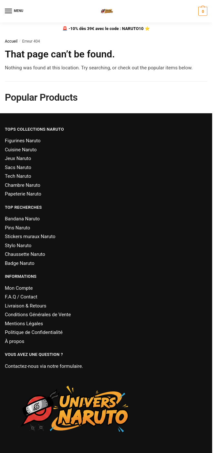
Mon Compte (19, 288)
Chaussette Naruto (25, 254)
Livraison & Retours (25, 306)
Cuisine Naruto (21, 150)
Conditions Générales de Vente (38, 314)
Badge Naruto (20, 263)
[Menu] (14, 11)
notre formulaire (64, 366)
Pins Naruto (17, 228)
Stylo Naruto (18, 245)
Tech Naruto (18, 176)
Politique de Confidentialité (34, 332)
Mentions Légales (24, 324)
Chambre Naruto (22, 185)
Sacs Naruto (18, 167)
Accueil (11, 41)
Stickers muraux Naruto (30, 236)
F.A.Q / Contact (21, 297)
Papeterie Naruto (23, 194)
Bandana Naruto (22, 219)
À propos (14, 341)
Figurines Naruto (23, 141)
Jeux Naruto (18, 158)
